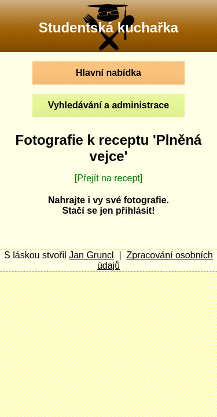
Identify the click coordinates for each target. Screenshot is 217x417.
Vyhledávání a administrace (108, 105)
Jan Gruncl (91, 255)
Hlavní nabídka (108, 73)
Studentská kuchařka (108, 27)
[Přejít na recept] (108, 178)
